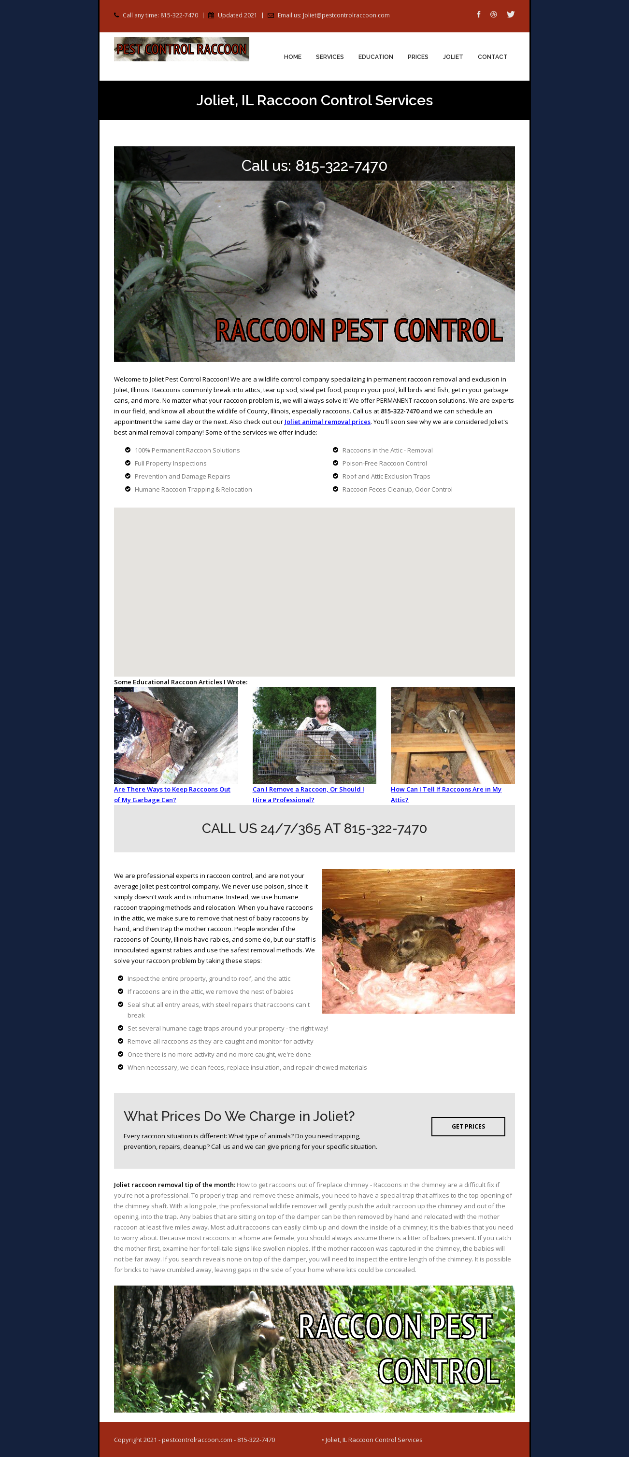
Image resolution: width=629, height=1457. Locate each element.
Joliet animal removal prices (328, 421)
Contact (493, 57)
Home (292, 57)
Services (330, 57)
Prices (418, 57)
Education (375, 57)
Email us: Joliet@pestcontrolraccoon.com (334, 15)
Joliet (453, 57)
